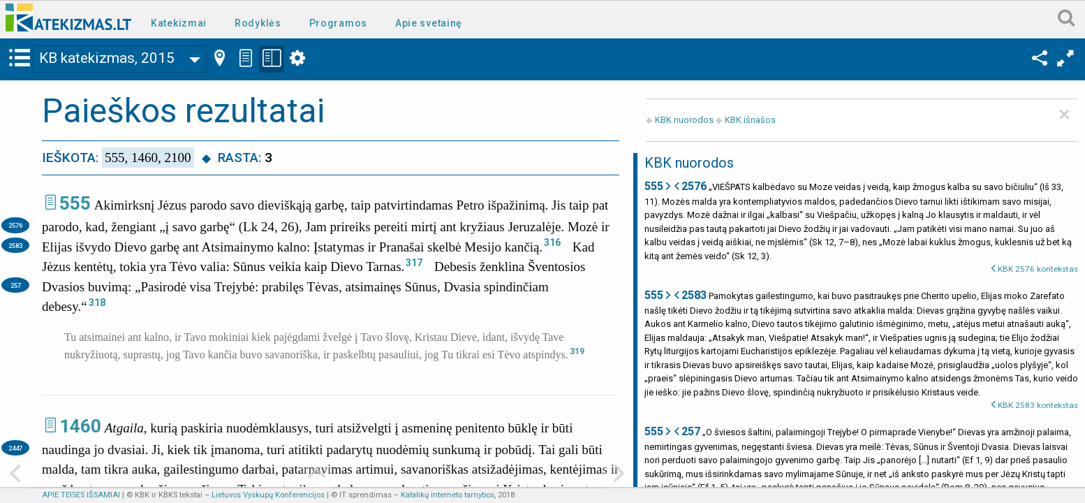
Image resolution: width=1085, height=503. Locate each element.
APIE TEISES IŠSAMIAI (81, 495)
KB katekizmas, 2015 (107, 58)
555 (75, 203)
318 (97, 302)
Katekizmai (179, 23)
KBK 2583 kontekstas (1038, 405)
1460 (80, 426)
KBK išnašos (750, 120)
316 (552, 242)
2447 (15, 448)
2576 (15, 225)
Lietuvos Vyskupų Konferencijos (268, 495)
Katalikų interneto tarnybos (447, 495)
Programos (338, 23)
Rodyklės (258, 23)
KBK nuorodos (684, 120)
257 (15, 285)
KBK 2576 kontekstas (1038, 269)
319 (577, 351)
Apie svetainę (428, 23)
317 (414, 262)
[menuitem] (181, 22)
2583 (15, 245)
